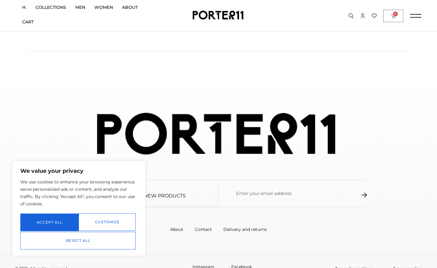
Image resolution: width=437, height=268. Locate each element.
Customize (48, 223)
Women (103, 7)
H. (24, 7)
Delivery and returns (245, 229)
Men (80, 7)
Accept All (79, 240)
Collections (51, 7)
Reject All (107, 223)
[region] (79, 209)
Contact (203, 229)
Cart (28, 22)
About (130, 7)
